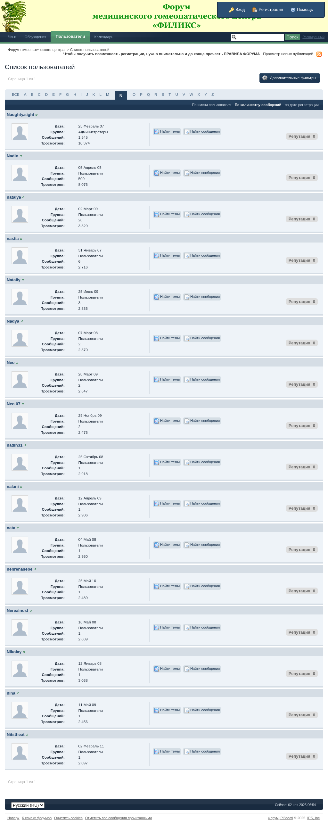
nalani (13, 486)
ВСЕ (16, 94)
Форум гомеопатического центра (36, 49)
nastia (13, 238)
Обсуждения (35, 37)
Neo (11, 362)
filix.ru (13, 37)
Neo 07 (13, 403)
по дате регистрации (302, 105)
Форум (273, 818)
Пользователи (70, 36)
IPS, (313, 818)
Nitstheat (16, 734)
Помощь (302, 9)
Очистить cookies (68, 818)
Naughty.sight (20, 114)
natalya (14, 197)
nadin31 (14, 445)
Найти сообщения (202, 131)
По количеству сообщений (258, 105)
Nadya (13, 321)
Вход (237, 9)
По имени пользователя (211, 105)
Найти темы (167, 131)
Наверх (13, 818)
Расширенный (313, 37)
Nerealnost (17, 610)
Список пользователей (90, 49)
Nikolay (14, 651)
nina (11, 693)
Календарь (103, 37)
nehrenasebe (19, 569)
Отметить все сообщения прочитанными (118, 818)
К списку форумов (37, 818)
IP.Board (286, 818)
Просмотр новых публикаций (288, 54)
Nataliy (13, 279)
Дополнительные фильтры (289, 77)
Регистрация (267, 9)
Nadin (12, 155)
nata (11, 527)
